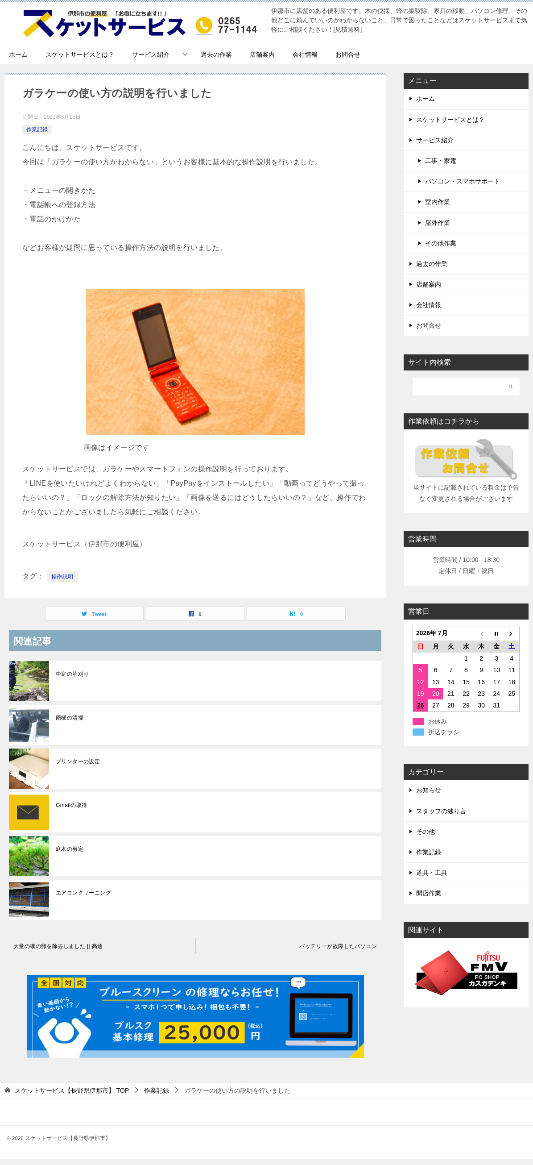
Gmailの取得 (71, 805)
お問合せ (347, 54)
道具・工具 (431, 872)
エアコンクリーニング (83, 893)
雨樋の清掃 (69, 718)
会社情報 (305, 54)
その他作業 (440, 243)
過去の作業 (216, 54)
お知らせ (428, 790)
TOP (72, 1090)
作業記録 (37, 129)
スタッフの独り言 (441, 811)
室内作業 (437, 201)
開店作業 (428, 893)
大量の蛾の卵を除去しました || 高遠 (58, 946)
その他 (425, 831)
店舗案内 (262, 54)
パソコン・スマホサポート (462, 181)
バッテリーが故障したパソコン (338, 946)
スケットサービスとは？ (79, 54)
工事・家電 (440, 160)
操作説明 (62, 577)
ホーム (18, 54)
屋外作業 (437, 222)
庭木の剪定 (69, 849)
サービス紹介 (150, 54)
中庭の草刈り (72, 674)
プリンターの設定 (78, 761)
